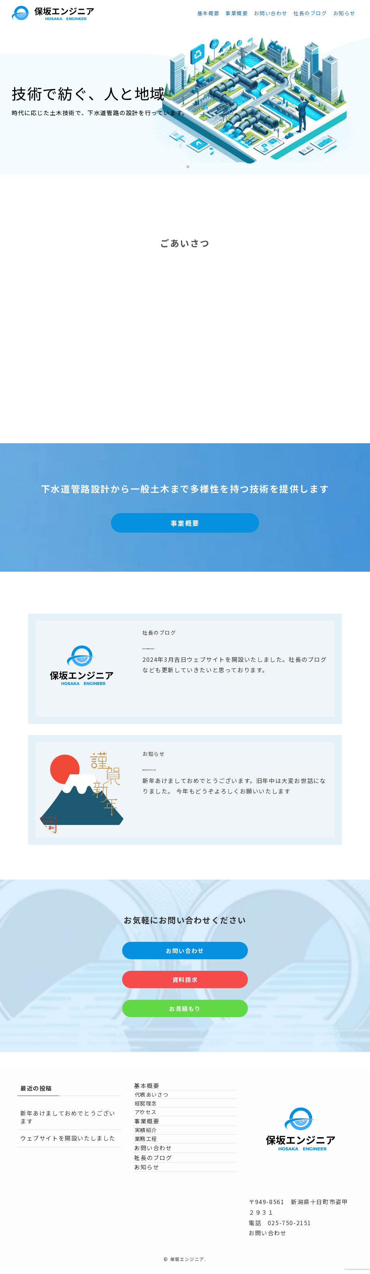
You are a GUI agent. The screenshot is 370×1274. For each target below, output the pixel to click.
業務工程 (157, 1184)
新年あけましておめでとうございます (214, 767)
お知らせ (153, 753)
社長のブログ (159, 632)
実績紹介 (157, 1169)
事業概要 (154, 1152)
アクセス (157, 1136)
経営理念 (157, 1121)
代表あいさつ (163, 1105)
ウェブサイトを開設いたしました (206, 645)
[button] (182, 166)
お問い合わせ (161, 1201)
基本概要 (154, 1089)
